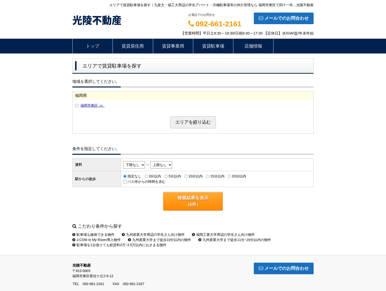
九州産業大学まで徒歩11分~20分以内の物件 (234, 240)
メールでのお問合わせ (284, 18)
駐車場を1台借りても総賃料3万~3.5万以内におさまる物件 (119, 245)
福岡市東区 (92, 105)
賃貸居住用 (133, 46)
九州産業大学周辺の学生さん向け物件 (153, 235)
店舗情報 (253, 46)
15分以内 (217, 176)
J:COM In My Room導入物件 (96, 240)
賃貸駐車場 (213, 46)
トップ (92, 46)
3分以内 (155, 176)
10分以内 (196, 176)
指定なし (134, 176)
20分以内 (239, 176)
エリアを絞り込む (193, 122)
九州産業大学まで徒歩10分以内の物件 (159, 240)
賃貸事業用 (173, 46)
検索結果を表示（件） (193, 201)
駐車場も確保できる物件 (93, 235)
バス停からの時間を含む (146, 182)
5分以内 (175, 176)
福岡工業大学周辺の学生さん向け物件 (223, 235)
